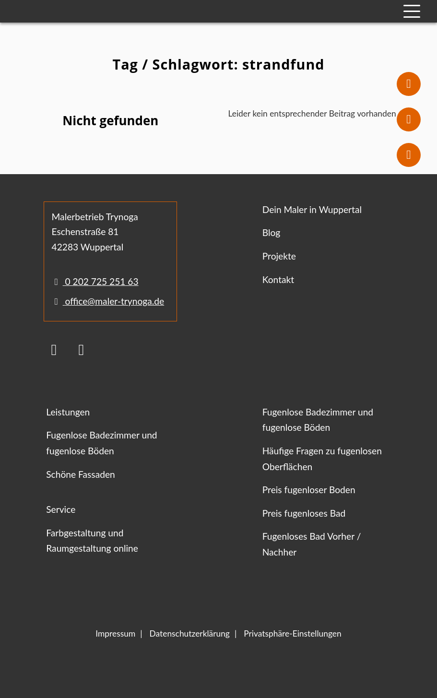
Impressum (115, 633)
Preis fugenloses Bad (303, 513)
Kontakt (278, 279)
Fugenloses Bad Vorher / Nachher (311, 544)
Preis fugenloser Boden (308, 489)
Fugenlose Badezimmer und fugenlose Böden (101, 442)
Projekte (279, 255)
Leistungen (68, 411)
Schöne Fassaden (80, 474)
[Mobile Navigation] (411, 11)
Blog (271, 232)
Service (60, 509)
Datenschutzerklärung (190, 633)
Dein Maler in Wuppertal (312, 209)
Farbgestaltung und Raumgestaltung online (92, 540)
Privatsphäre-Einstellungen (292, 633)
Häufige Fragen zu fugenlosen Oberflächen (322, 458)
